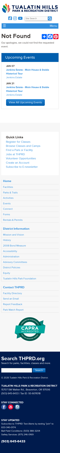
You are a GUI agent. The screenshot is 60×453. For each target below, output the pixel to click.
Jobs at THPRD (15, 154)
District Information (16, 229)
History (7, 240)
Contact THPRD (13, 287)
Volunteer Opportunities (21, 158)
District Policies (11, 267)
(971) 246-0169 (26, 434)
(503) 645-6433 (10, 393)
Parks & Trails (10, 192)
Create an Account (17, 162)
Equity (6, 273)
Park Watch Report (13, 309)
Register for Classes (18, 142)
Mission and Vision (13, 234)
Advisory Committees (15, 262)
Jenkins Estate (14, 77)
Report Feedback (12, 304)
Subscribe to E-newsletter (22, 167)
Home (7, 181)
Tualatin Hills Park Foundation (19, 278)
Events (7, 203)
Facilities (8, 187)
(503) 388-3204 (32, 430)
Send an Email (11, 298)
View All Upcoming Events (25, 102)
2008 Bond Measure (14, 245)
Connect (8, 209)
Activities (8, 198)
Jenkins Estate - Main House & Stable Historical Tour (27, 71)
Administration (11, 256)
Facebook (4, 407)
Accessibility (10, 251)
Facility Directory (12, 293)
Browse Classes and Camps (23, 146)
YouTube (10, 407)
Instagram (17, 407)
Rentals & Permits (13, 220)
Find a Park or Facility (19, 150)
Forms (6, 214)
